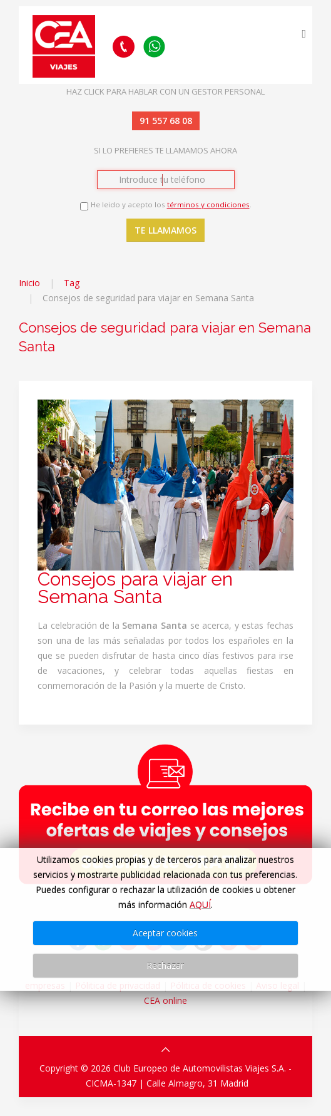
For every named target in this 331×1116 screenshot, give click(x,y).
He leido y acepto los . (171, 204)
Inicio (29, 283)
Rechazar (165, 965)
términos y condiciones (208, 204)
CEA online (165, 1000)
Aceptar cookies (165, 933)
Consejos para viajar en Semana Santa (135, 587)
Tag (71, 283)
